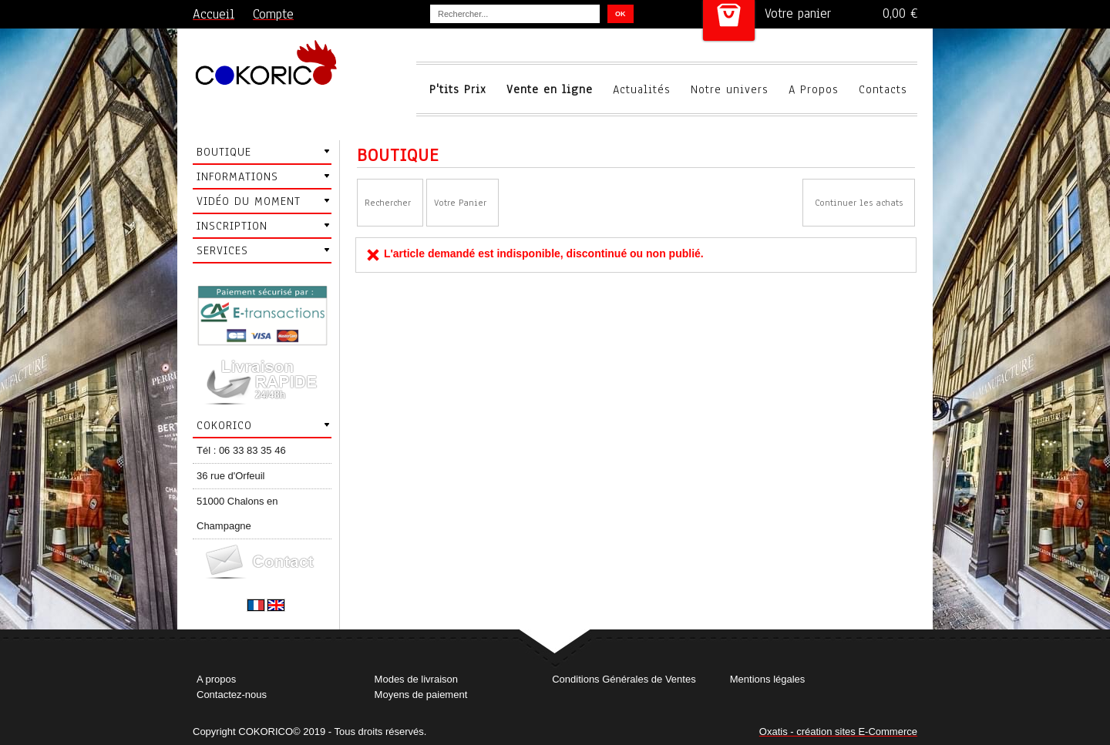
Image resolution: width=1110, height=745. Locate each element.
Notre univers (730, 89)
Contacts (883, 89)
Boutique (224, 151)
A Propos (814, 89)
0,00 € (900, 13)
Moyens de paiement (421, 694)
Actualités (642, 89)
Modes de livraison (416, 679)
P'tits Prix (457, 89)
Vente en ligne (549, 89)
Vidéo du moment (249, 201)
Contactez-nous (232, 694)
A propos (216, 679)
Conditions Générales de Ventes (623, 679)
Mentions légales (768, 679)
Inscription (232, 225)
